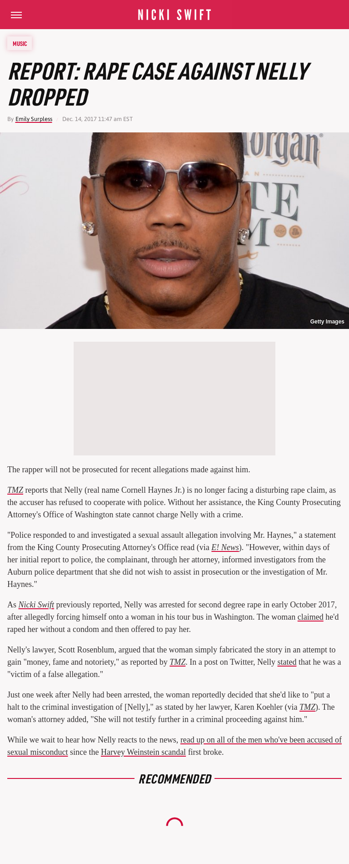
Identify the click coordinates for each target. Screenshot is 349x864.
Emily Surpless (33, 119)
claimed (311, 616)
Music (20, 43)
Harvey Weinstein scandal (143, 752)
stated (286, 662)
